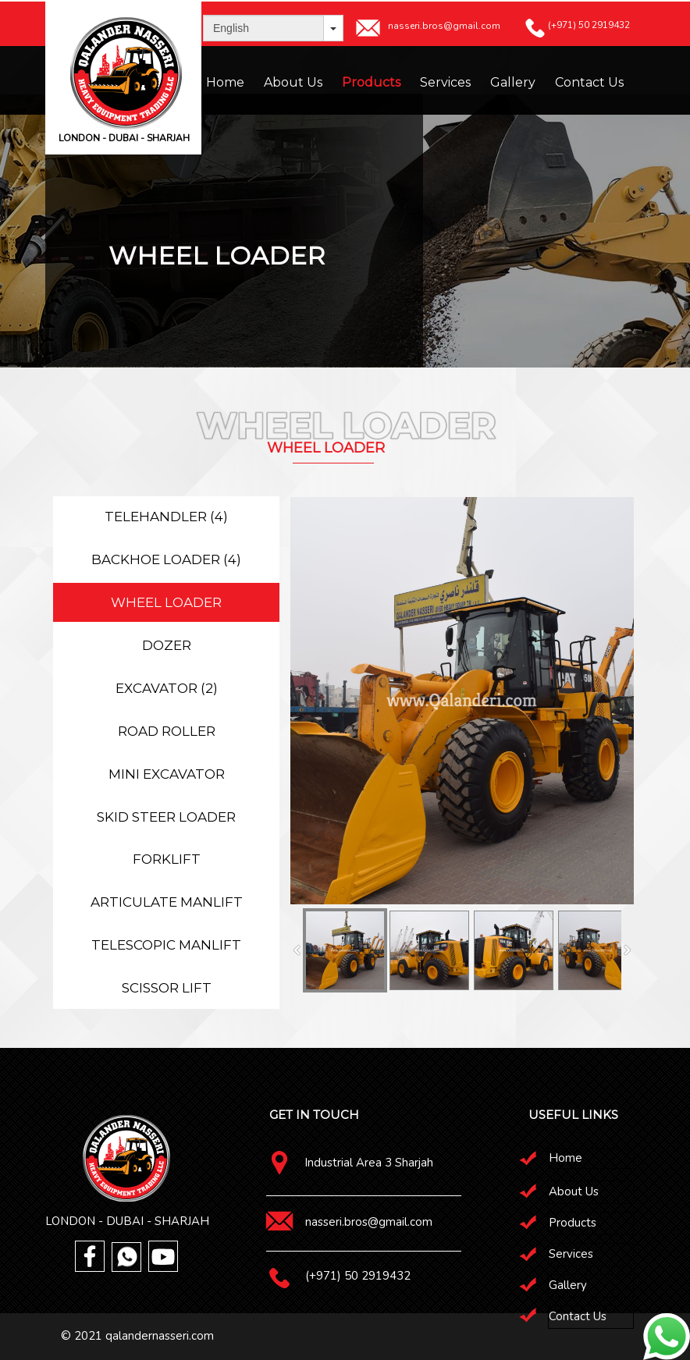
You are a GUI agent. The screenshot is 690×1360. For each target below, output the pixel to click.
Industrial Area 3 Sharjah (368, 1162)
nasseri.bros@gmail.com (368, 1222)
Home (225, 82)
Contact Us (589, 82)
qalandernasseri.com (159, 1336)
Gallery (512, 82)
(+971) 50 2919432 (358, 1276)
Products (371, 82)
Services (445, 82)
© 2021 (83, 1336)
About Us (293, 82)
